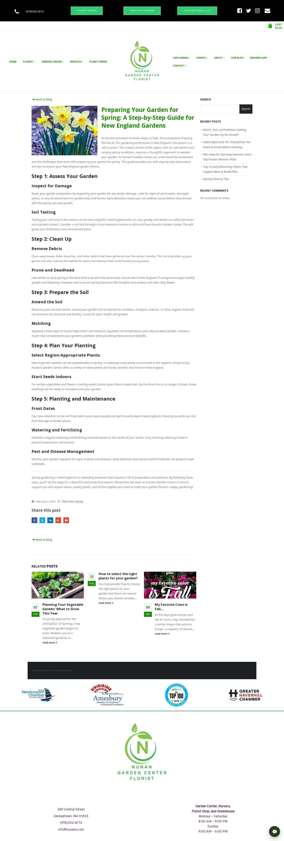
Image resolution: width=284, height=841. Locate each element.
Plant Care (68, 501)
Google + (58, 520)
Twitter (42, 520)
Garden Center (52, 61)
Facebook (34, 520)
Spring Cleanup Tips (216, 179)
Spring (79, 501)
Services (75, 61)
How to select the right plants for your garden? (118, 575)
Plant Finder (98, 61)
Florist (28, 61)
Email (66, 520)
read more (49, 642)
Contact (179, 65)
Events (201, 57)
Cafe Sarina (180, 57)
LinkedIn (50, 520)
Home (13, 61)
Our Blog (237, 57)
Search (205, 99)
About (218, 57)
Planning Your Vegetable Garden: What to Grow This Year (62, 608)
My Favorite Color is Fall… (171, 606)
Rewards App (258, 57)
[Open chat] (274, 831)
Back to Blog (42, 99)
